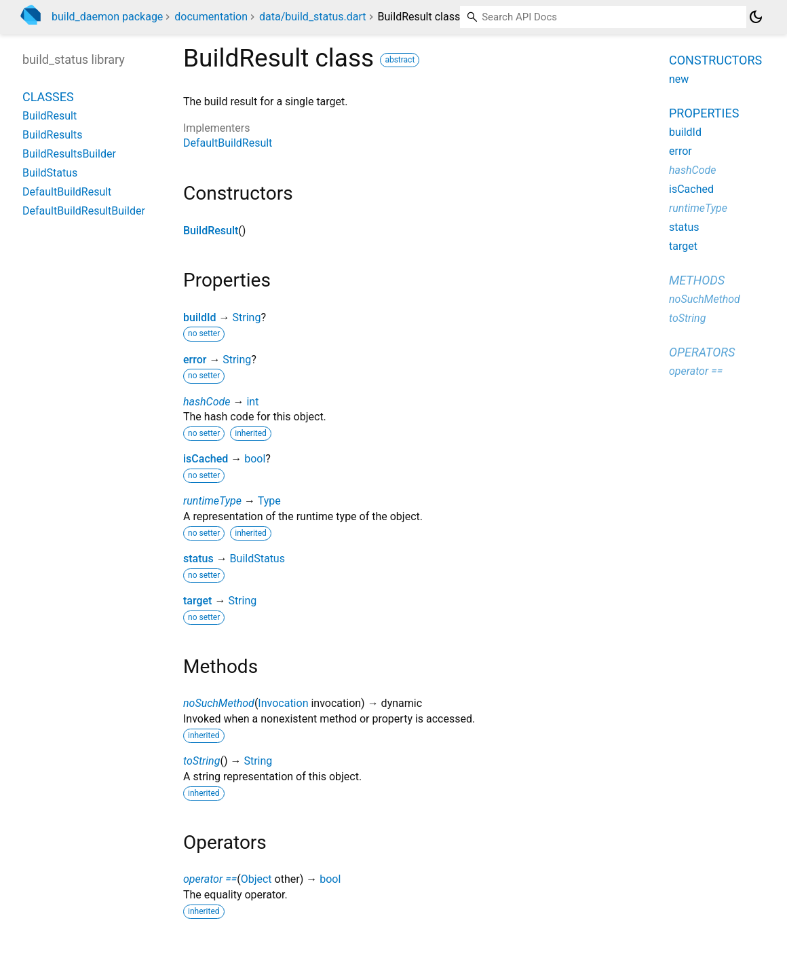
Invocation (283, 703)
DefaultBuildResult (227, 142)
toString (201, 760)
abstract (400, 60)
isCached (205, 458)
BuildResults (52, 134)
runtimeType (212, 500)
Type (269, 500)
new (679, 79)
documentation (211, 16)
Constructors (715, 60)
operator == (210, 879)
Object (256, 879)
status (198, 558)
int (252, 401)
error (194, 359)
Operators (702, 352)
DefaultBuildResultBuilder (83, 210)
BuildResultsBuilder (69, 153)
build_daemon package (107, 16)
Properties (704, 113)
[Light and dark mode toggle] (756, 17)
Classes (48, 97)
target (197, 600)
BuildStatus (257, 558)
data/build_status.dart (312, 16)
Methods (697, 280)
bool (254, 458)
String (247, 317)
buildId (199, 317)
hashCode (206, 401)
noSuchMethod (218, 703)
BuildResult (210, 230)
